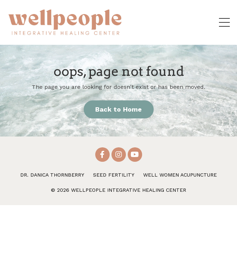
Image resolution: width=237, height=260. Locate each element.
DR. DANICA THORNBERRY (52, 175)
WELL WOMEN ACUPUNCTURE (180, 175)
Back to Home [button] (118, 109)
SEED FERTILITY (113, 175)
